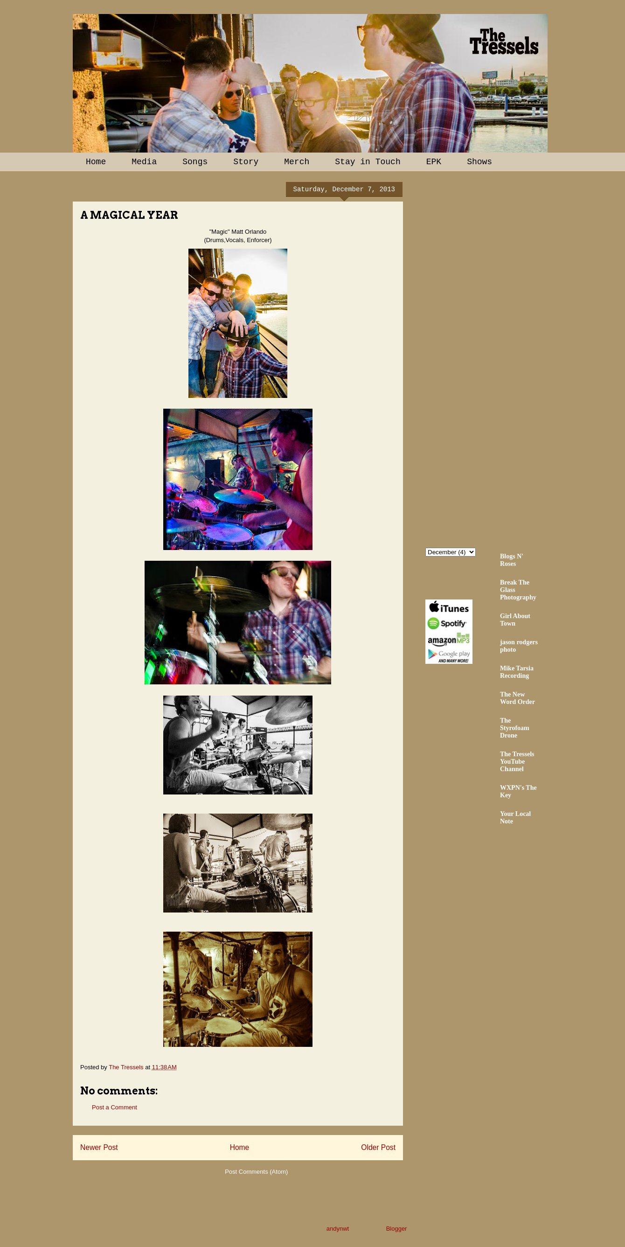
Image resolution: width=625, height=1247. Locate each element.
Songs (195, 162)
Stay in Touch (367, 162)
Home (96, 162)
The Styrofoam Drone (514, 728)
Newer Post (99, 1147)
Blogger (396, 1228)
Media (144, 162)
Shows (479, 162)
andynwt (337, 1228)
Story (245, 162)
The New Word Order (517, 698)
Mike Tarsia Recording (517, 672)
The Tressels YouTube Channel (517, 762)
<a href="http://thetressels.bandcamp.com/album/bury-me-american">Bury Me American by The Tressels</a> (507, 357)
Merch (296, 162)
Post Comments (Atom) (256, 1171)
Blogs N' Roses (511, 560)
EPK (433, 162)
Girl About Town (515, 620)
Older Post (378, 1147)
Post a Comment (114, 1107)
